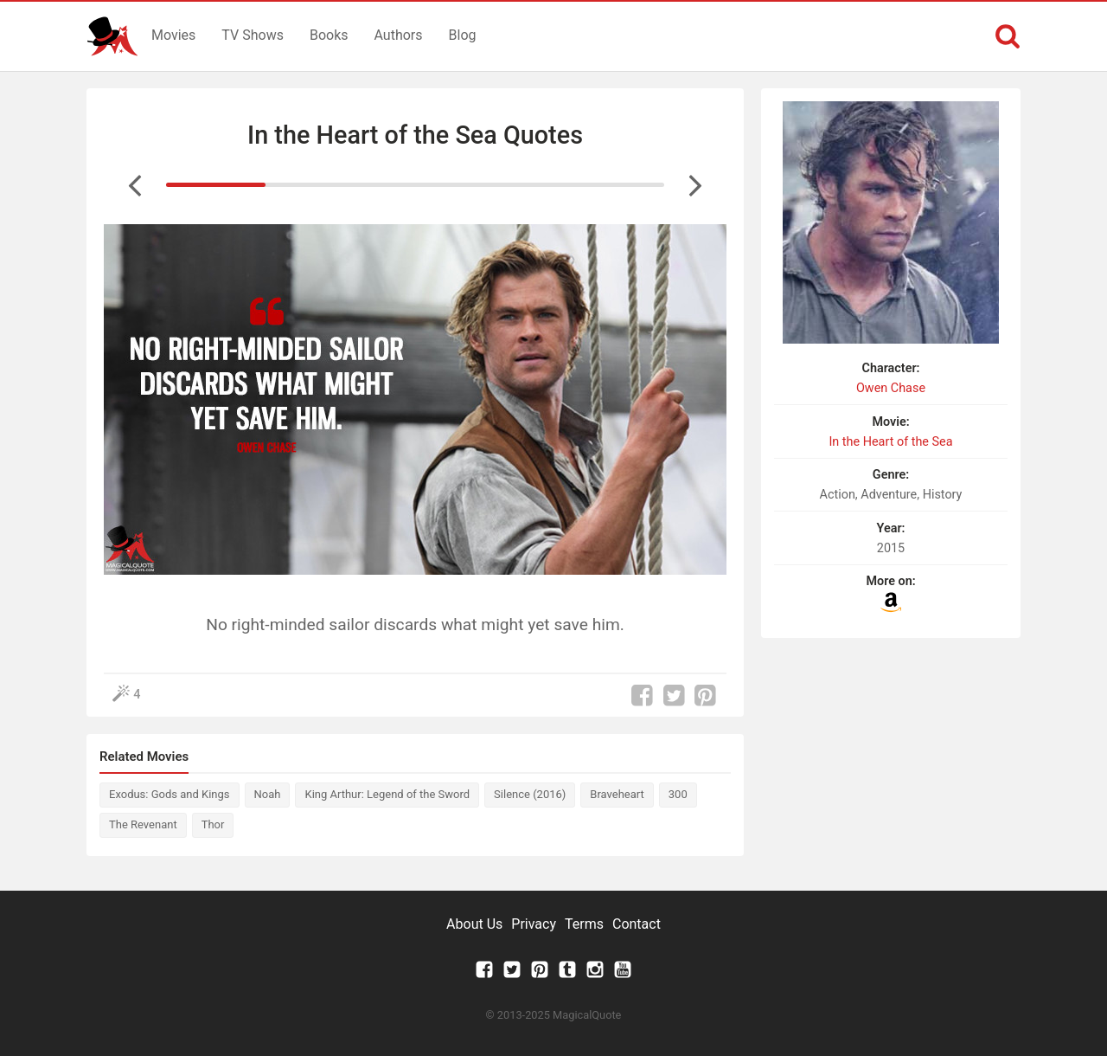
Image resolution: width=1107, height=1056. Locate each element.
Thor (213, 824)
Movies (173, 35)
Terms (584, 924)
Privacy (533, 924)
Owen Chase (890, 388)
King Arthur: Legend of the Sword (387, 794)
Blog (463, 35)
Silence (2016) (530, 794)
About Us (474, 924)
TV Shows (252, 35)
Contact (636, 924)
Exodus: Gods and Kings (169, 794)
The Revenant (143, 824)
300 (678, 794)
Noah (267, 794)
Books (329, 35)
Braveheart (616, 794)
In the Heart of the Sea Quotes (415, 135)
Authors (398, 35)
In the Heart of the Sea (890, 442)
